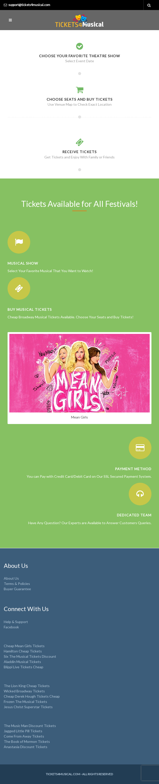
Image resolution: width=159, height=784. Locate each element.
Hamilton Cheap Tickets (23, 651)
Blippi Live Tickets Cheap (23, 667)
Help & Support (16, 622)
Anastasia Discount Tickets (25, 747)
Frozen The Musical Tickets (25, 701)
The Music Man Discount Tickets (30, 725)
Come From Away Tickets (24, 736)
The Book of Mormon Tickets (27, 741)
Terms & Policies (17, 583)
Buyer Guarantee (17, 589)
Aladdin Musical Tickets (22, 661)
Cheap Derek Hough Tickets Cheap (32, 696)
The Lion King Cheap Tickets (27, 686)
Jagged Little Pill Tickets (23, 731)
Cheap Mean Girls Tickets (24, 646)
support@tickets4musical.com (29, 5)
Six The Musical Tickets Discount (30, 656)
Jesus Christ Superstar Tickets (28, 707)
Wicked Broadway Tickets (24, 691)
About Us (11, 578)
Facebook (11, 627)
